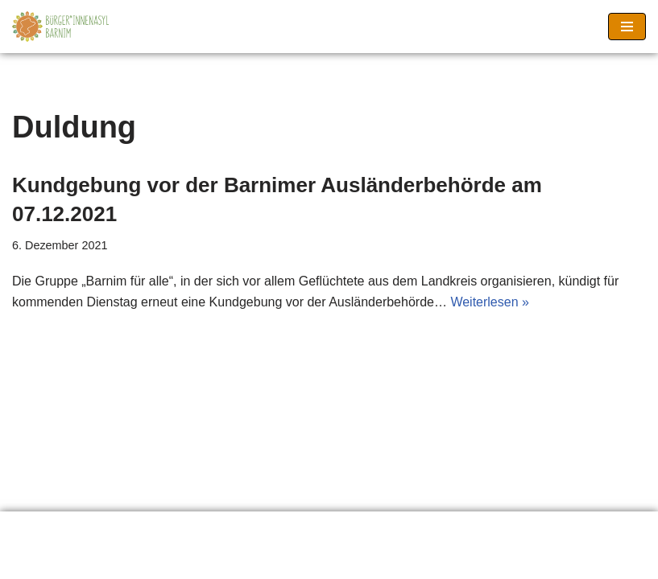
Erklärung (52, 529)
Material (217, 529)
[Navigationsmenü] (627, 26)
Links (136, 529)
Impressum (314, 529)
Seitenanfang (425, 529)
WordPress (394, 562)
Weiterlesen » (489, 302)
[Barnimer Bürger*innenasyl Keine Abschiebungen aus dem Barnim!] (60, 26)
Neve (247, 562)
